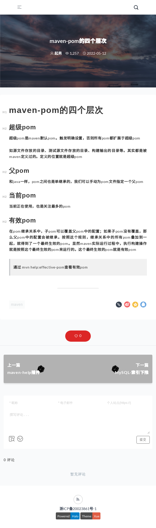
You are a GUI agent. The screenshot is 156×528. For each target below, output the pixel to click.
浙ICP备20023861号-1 (78, 508)
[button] (78, 336)
